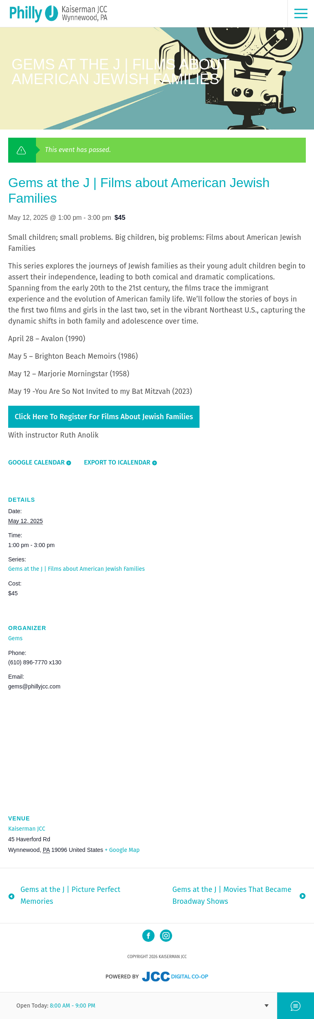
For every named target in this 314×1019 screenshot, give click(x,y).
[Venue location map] (157, 745)
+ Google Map (122, 850)
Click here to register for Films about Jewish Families (104, 416)
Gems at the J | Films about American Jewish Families (76, 568)
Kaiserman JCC (26, 828)
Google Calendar (36, 462)
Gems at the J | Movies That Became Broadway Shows (232, 895)
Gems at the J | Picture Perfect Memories (70, 895)
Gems (15, 638)
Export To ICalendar (117, 462)
